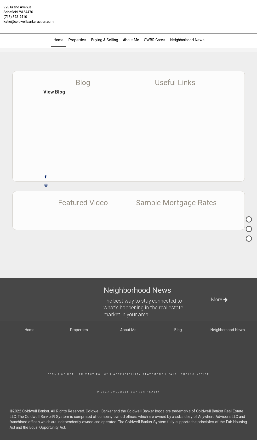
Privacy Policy (94, 374)
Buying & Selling (104, 40)
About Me (131, 40)
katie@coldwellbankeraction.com (29, 21)
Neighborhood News (187, 40)
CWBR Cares (154, 40)
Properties (77, 40)
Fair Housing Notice (188, 374)
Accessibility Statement (138, 374)
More (219, 299)
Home (58, 40)
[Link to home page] (128, 10)
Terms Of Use (61, 374)
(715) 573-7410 (15, 17)
